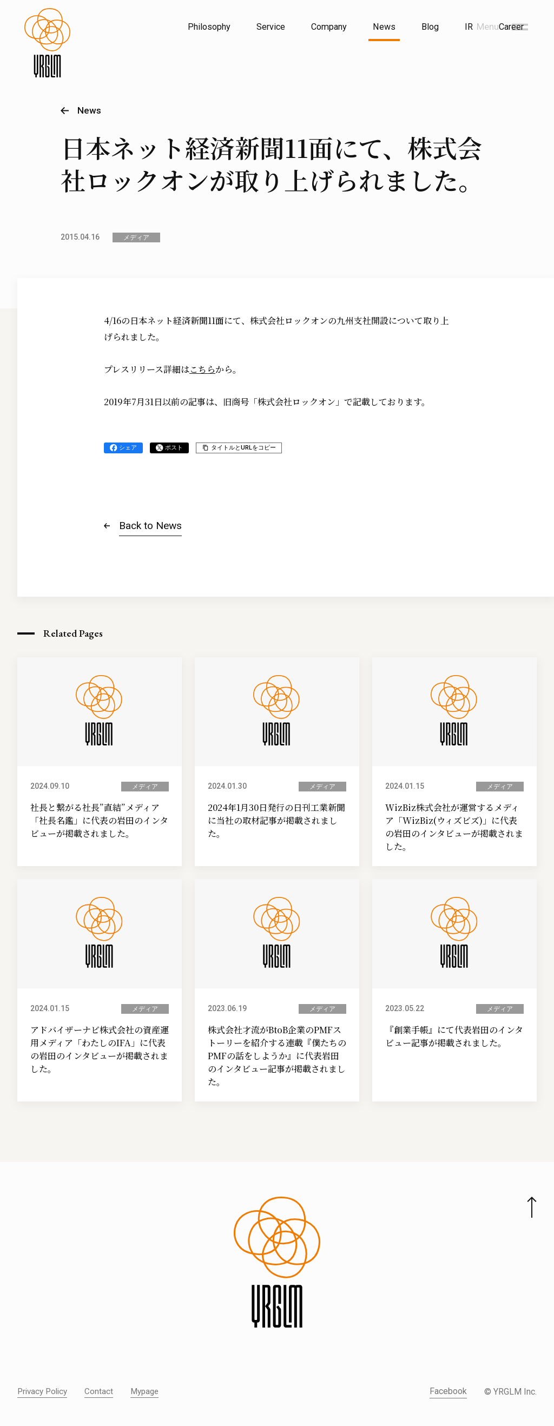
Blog (430, 27)
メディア (136, 237)
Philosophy (209, 27)
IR (469, 27)
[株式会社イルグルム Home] (47, 52)
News (384, 27)
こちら (202, 369)
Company (329, 27)
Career (511, 27)
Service (270, 27)
